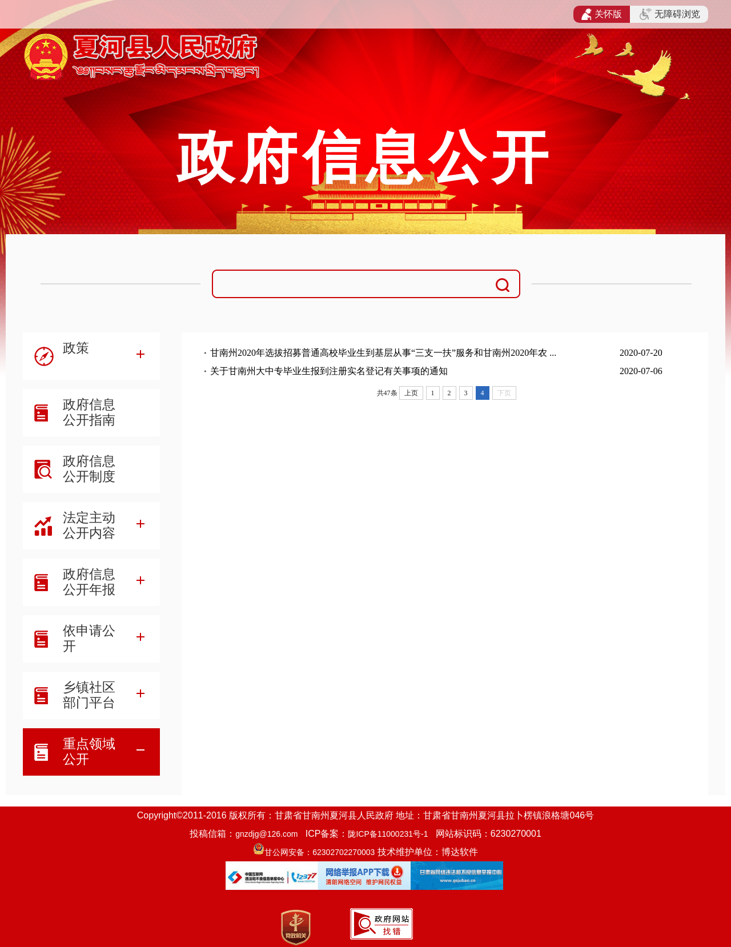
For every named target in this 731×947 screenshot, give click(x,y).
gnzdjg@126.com (266, 833)
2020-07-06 (641, 371)
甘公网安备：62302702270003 (319, 852)
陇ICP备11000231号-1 (388, 833)
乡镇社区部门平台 (89, 695)
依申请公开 (89, 638)
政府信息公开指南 (89, 412)
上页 (411, 393)
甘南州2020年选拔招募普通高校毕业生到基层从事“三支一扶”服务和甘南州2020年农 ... (383, 353)
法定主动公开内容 (89, 525)
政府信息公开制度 (89, 469)
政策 (76, 347)
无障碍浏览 (670, 14)
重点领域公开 (89, 751)
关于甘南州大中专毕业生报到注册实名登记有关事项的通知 (329, 371)
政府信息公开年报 (89, 582)
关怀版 (601, 14)
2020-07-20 (641, 353)
